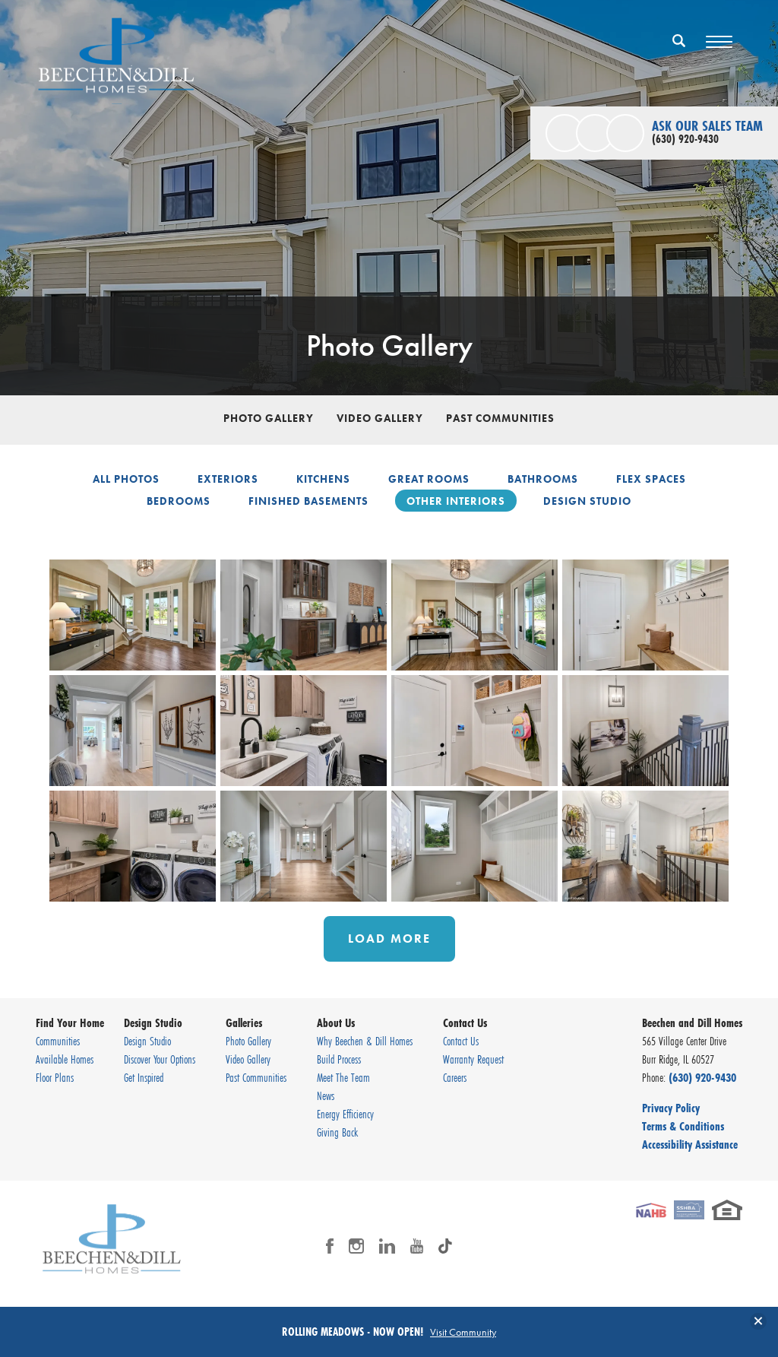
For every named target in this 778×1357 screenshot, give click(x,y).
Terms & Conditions (683, 1126)
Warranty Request (473, 1059)
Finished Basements (308, 501)
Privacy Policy (671, 1107)
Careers (454, 1077)
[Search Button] (679, 40)
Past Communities (500, 418)
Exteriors (228, 479)
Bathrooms (543, 479)
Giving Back (337, 1132)
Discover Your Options (159, 1059)
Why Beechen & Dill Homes (365, 1040)
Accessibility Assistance (690, 1144)
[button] (679, 51)
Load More (389, 938)
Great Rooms (429, 479)
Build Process (339, 1059)
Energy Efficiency (345, 1113)
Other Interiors (455, 501)
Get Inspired (143, 1077)
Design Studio (587, 501)
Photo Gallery (268, 418)
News (325, 1095)
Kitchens (323, 479)
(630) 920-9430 (702, 1077)
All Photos (126, 479)
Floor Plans (55, 1077)
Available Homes (64, 1059)
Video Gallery (380, 418)
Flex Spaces (651, 479)
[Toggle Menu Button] (719, 42)
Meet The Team (343, 1077)
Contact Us (461, 1040)
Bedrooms (178, 501)
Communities (58, 1040)
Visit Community (463, 1332)
